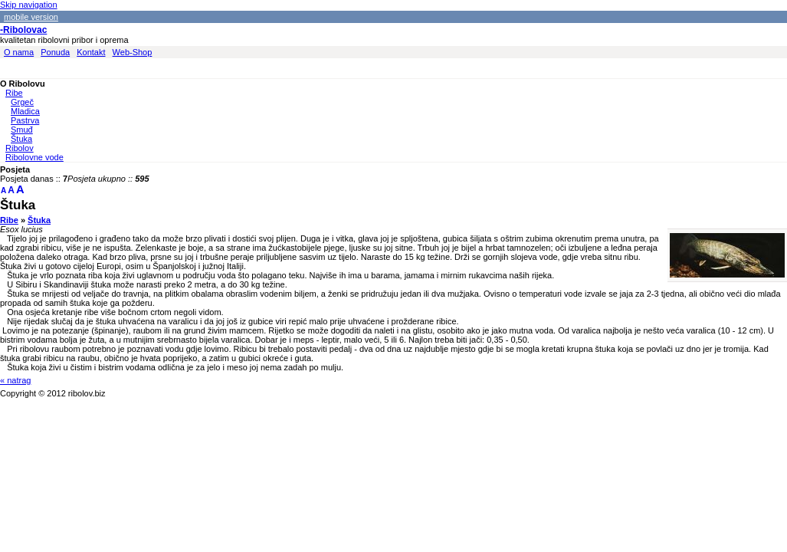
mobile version (31, 16)
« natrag (15, 380)
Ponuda (55, 52)
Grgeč (22, 102)
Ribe (14, 92)
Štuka (21, 138)
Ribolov (19, 148)
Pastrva (25, 120)
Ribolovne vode (34, 157)
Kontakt (91, 52)
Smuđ (22, 129)
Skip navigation (28, 4)
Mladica (25, 111)
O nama (19, 52)
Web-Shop (132, 52)
